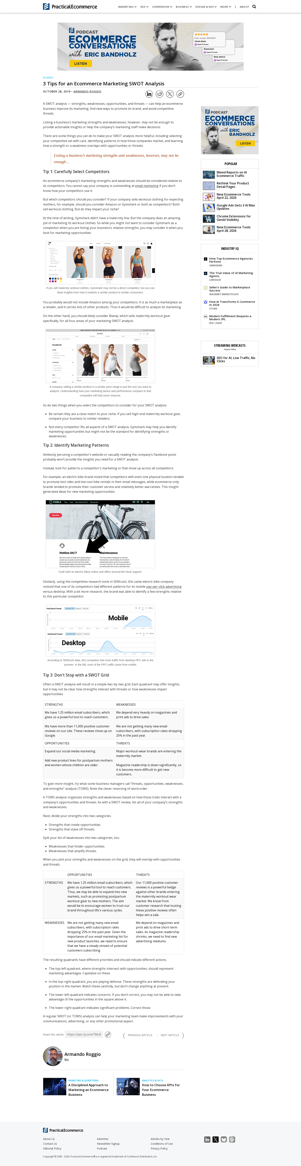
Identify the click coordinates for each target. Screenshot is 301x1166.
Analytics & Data (152, 1080)
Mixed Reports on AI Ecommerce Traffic (225, 174)
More (225, 6)
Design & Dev (206, 6)
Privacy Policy (159, 1148)
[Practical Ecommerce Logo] (70, 6)
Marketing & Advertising (83, 1080)
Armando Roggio (87, 91)
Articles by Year (160, 1139)
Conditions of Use (162, 1143)
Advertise (102, 1139)
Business (184, 6)
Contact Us (50, 1143)
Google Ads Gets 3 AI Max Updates (229, 207)
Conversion (162, 6)
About (244, 6)
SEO (144, 6)
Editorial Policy (52, 1148)
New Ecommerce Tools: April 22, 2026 (227, 196)
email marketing (147, 186)
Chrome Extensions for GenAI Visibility (227, 218)
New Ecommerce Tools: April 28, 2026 (227, 229)
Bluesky (226, 1139)
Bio (66, 1059)
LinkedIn (209, 1139)
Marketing (127, 6)
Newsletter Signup (108, 1143)
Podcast (102, 1148)
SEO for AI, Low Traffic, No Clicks (229, 360)
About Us (49, 1139)
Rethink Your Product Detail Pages (226, 185)
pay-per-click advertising (164, 586)
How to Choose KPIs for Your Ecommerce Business (161, 1090)
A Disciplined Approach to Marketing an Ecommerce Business (88, 1090)
